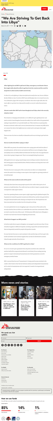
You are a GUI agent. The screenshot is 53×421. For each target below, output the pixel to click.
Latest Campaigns (30, 351)
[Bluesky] (5, 345)
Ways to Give (3, 356)
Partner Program (4, 359)
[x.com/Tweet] (9, 345)
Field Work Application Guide (32, 372)
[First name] (13, 338)
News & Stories (10, 14)
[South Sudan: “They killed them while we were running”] (44, 301)
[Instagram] (12, 345)
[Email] (13, 341)
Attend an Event (30, 354)
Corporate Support (4, 364)
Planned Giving (4, 361)
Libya (5, 79)
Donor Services (4, 351)
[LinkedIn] (18, 345)
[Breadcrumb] (26, 14)
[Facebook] (2, 345)
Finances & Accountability (6, 354)
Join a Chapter (30, 357)
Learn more (4, 4)
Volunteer (29, 356)
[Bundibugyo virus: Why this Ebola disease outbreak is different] (9, 301)
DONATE (44, 8)
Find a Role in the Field (31, 370)
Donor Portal (3, 353)
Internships (29, 373)
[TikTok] (21, 345)
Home (2, 14)
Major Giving (3, 357)
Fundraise (29, 353)
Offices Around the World (6, 370)
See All (49, 282)
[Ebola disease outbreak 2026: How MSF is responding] (26, 301)
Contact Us (3, 378)
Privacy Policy (3, 380)
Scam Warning (4, 381)
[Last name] (39, 338)
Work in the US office (31, 369)
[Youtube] (15, 345)
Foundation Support (5, 362)
